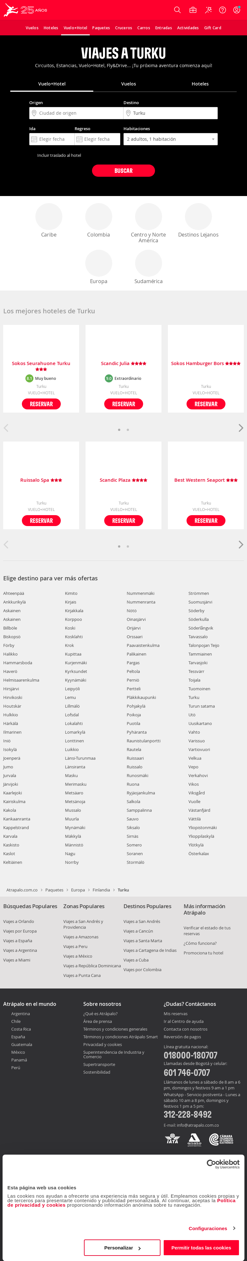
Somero (134, 845)
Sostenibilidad (96, 1072)
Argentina (20, 1013)
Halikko (10, 654)
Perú (15, 1067)
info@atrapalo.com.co (198, 1125)
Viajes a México (77, 956)
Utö (192, 715)
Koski (70, 628)
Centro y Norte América (148, 223)
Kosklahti (74, 636)
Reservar (41, 404)
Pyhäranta (137, 732)
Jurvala (9, 775)
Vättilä (194, 819)
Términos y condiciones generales (115, 1029)
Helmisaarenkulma (21, 680)
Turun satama (201, 706)
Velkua (194, 758)
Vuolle (194, 801)
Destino (131, 102)
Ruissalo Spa (41, 480)
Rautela (134, 749)
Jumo (8, 767)
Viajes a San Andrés (142, 921)
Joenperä (11, 758)
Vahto (194, 732)
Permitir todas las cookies (201, 1247)
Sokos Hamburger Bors (206, 364)
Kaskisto (11, 845)
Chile (16, 1021)
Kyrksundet (76, 671)
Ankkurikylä (14, 602)
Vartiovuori (199, 749)
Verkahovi (198, 775)
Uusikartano (200, 723)
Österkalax (198, 853)
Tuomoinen (199, 689)
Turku (193, 697)
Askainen (12, 610)
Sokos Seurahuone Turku (41, 366)
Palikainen (136, 654)
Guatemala (21, 1044)
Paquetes (54, 890)
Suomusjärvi (200, 602)
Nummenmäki (140, 593)
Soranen (135, 853)
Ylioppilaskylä (201, 836)
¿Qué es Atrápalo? (100, 1013)
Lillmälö (72, 706)
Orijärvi (134, 628)
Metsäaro (74, 793)
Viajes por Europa (20, 931)
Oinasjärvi (136, 619)
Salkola (133, 801)
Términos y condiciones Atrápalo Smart (120, 1037)
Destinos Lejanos (198, 220)
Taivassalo (198, 636)
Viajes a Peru (75, 946)
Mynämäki (75, 827)
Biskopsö (12, 636)
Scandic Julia (123, 364)
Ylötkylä (196, 845)
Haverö (10, 671)
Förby (8, 645)
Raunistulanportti (143, 741)
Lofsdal (72, 715)
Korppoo (73, 619)
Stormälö (135, 862)
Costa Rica (21, 1029)
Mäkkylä (73, 836)
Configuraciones (208, 1228)
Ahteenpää (13, 593)
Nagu (70, 853)
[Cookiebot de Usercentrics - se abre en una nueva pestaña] (211, 1164)
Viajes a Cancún (138, 931)
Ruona (133, 784)
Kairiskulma (14, 801)
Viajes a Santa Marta (143, 941)
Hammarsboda (17, 663)
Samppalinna (139, 810)
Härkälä (10, 723)
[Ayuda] (222, 10)
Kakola (9, 810)
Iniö (7, 741)
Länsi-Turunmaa (80, 758)
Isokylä (10, 749)
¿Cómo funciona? (200, 943)
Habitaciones (137, 128)
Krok (69, 645)
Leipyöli (72, 689)
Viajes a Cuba (136, 960)
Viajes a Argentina (20, 950)
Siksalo (133, 827)
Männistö (74, 845)
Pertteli (134, 689)
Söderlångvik (200, 628)
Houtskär (12, 706)
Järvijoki (10, 784)
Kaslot (9, 853)
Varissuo (196, 741)
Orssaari (134, 636)
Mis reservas (176, 1013)
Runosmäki (137, 775)
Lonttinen (74, 741)
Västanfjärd (199, 810)
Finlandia (101, 890)
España (18, 1037)
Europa (98, 267)
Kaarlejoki (12, 793)
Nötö (132, 610)
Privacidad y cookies (102, 1044)
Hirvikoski (12, 697)
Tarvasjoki (197, 663)
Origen (36, 102)
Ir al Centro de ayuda (184, 1021)
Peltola (133, 671)
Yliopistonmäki (202, 827)
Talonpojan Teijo (203, 645)
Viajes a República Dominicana (92, 966)
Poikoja (134, 715)
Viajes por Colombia (142, 969)
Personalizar (122, 1247)
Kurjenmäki (76, 663)
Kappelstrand (16, 827)
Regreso (82, 128)
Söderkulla (198, 619)
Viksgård (196, 793)
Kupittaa (73, 654)
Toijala (194, 680)
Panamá (19, 1060)
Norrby (72, 862)
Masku (71, 775)
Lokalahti (74, 723)
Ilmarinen (12, 732)
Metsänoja (75, 801)
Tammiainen (200, 654)
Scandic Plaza (123, 480)
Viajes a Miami (16, 960)
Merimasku (76, 784)
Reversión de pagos (182, 1037)
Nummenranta (141, 602)
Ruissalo (134, 767)
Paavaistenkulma (143, 645)
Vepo (193, 767)
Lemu (70, 697)
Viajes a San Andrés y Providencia (83, 924)
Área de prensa (97, 1021)
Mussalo (73, 810)
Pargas (133, 663)
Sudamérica (148, 267)
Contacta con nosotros (185, 1029)
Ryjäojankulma (141, 793)
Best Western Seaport (206, 480)
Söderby (196, 610)
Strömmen (198, 593)
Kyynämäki (75, 680)
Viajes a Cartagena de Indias (150, 950)
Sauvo (133, 819)
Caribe (49, 220)
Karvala (10, 836)
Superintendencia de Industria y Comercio (113, 1054)
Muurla (72, 819)
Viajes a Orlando (18, 921)
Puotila (133, 723)
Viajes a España (17, 941)
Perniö (133, 680)
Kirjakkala (74, 610)
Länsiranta (75, 767)
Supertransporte (99, 1064)
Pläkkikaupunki (141, 697)
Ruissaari (135, 758)
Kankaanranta (16, 819)
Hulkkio (10, 715)
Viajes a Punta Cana (82, 975)
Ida (32, 128)
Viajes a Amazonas (80, 937)
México (18, 1052)
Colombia (98, 220)
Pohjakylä (136, 706)
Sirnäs (132, 836)
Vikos (193, 784)
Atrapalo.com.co (22, 890)
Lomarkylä (75, 732)
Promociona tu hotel (203, 953)
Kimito (71, 593)
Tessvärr (196, 671)
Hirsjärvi (11, 689)
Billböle (10, 628)
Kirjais (70, 602)
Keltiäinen (12, 862)
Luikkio (72, 749)
